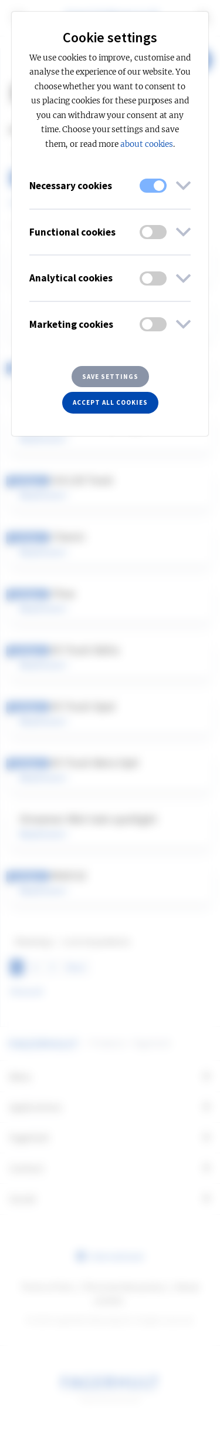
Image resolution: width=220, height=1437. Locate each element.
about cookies (146, 144)
